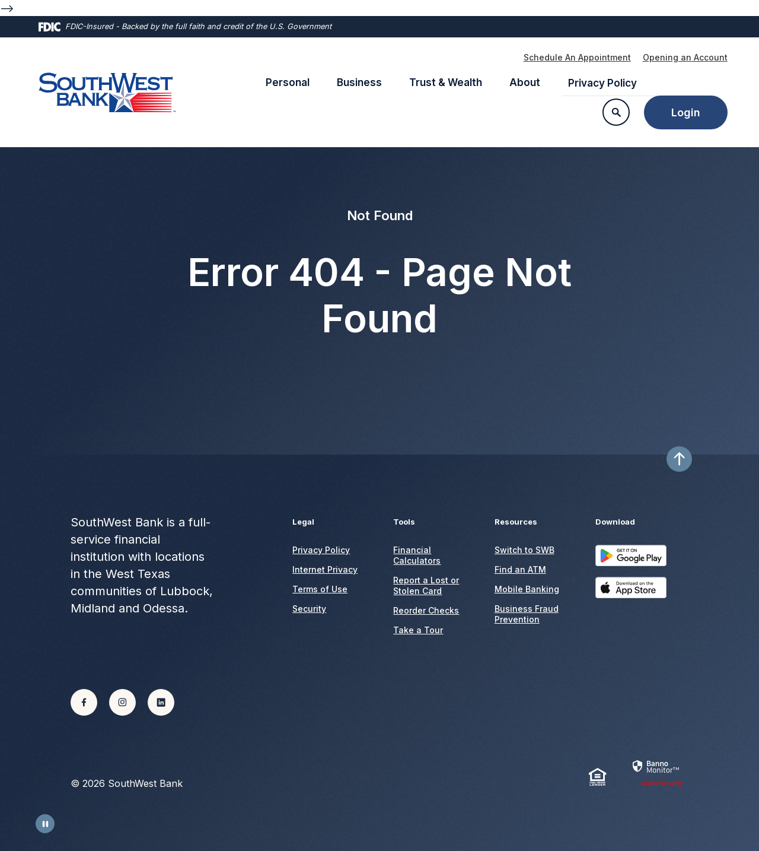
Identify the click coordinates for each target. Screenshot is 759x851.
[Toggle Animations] (45, 823)
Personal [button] (288, 82)
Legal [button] (303, 521)
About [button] (524, 82)
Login (685, 112)
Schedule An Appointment (577, 57)
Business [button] (359, 82)
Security (309, 609)
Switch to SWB (524, 550)
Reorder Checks (426, 610)
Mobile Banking (527, 589)
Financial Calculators (417, 555)
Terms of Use (319, 589)
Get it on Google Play (630, 561)
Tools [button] (404, 521)
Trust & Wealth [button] (445, 82)
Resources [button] (516, 521)
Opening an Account (685, 57)
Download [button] (615, 521)
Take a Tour (418, 630)
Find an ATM (520, 569)
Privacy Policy (602, 83)
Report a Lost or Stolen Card (426, 585)
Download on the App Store (630, 593)
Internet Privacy (325, 569)
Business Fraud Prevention (527, 614)
